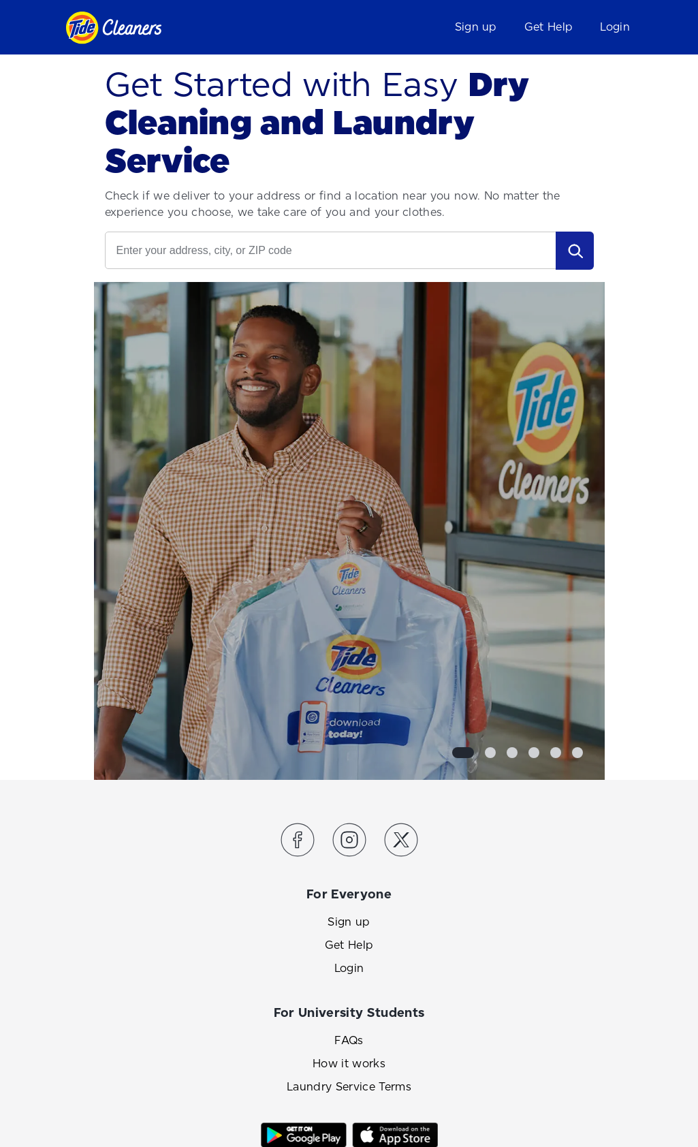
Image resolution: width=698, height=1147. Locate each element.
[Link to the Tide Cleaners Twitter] (401, 842)
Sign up (476, 26)
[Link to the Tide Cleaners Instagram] (349, 842)
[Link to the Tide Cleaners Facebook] (298, 842)
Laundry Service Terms (349, 1086)
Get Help (548, 26)
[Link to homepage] (113, 27)
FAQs (348, 1040)
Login (615, 26)
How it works (349, 1063)
